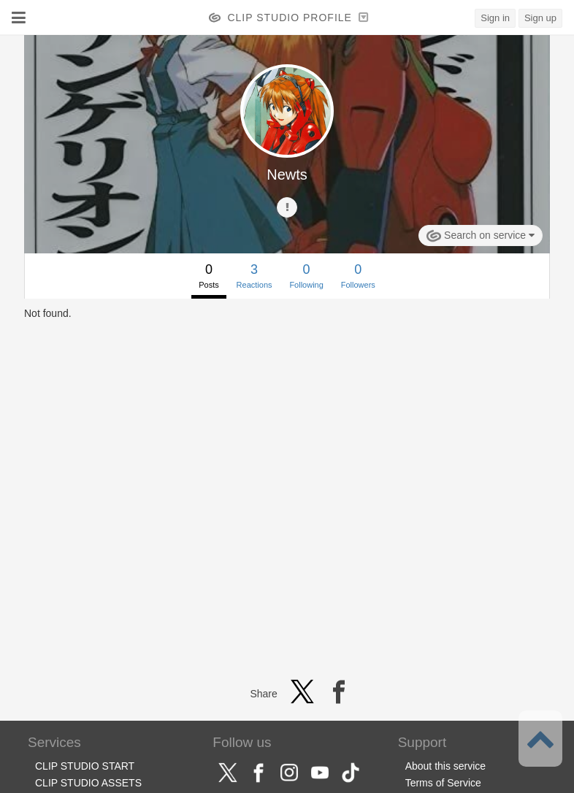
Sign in (495, 17)
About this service (445, 766)
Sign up (540, 17)
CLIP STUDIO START (84, 766)
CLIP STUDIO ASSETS (88, 783)
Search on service (480, 236)
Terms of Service (443, 783)
